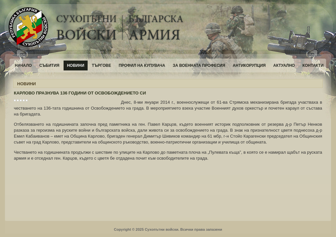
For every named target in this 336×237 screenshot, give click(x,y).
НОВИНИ (26, 83)
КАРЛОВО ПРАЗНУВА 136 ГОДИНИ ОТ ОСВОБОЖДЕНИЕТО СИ (80, 93)
